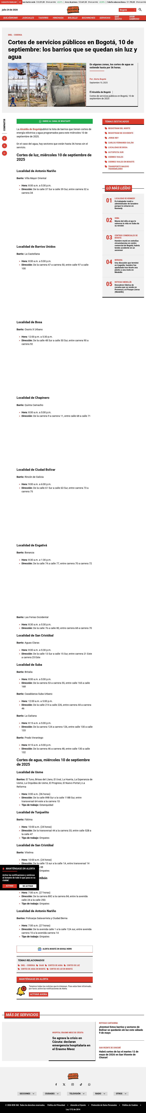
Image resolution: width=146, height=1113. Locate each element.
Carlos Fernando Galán (120, 143)
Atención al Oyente (78, 1105)
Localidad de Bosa (117, 147)
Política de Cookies (130, 1105)
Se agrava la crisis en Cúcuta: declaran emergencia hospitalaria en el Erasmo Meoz (71, 1043)
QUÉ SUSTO (118, 17)
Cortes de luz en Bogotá (60, 969)
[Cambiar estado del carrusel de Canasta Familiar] (20, 2)
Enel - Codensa (26, 965)
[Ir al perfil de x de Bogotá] (64, 1084)
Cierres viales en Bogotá (121, 162)
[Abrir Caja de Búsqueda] (140, 10)
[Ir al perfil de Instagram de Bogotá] (72, 1084)
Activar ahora (38, 994)
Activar (9, 886)
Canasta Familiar (9, 2)
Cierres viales (115, 157)
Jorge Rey (113, 138)
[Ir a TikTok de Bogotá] (81, 1084)
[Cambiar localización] (127, 10)
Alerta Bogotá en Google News (55, 949)
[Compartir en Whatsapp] (4, 153)
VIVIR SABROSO (134, 17)
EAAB (40, 965)
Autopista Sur (115, 152)
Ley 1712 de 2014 (73, 1110)
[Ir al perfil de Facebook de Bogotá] (56, 1084)
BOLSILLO (72, 18)
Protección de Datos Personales (104, 1105)
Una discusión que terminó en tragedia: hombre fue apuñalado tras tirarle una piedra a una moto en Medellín (126, 268)
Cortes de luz (72, 965)
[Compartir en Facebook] (4, 138)
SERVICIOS (105, 18)
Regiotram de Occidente (120, 133)
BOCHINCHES (88, 18)
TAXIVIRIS (43, 18)
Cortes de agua (54, 965)
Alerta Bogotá (100, 79)
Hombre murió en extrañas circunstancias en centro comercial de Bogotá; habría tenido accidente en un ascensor (127, 245)
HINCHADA (58, 18)
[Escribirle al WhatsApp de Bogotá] (89, 1084)
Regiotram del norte (119, 128)
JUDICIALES (28, 18)
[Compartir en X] (4, 145)
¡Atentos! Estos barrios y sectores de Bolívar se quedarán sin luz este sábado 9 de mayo (121, 1030)
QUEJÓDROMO (10, 18)
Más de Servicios (22, 1015)
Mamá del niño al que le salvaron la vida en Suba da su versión (127, 223)
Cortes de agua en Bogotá (31, 969)
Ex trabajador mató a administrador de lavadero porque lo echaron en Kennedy (126, 205)
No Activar (28, 886)
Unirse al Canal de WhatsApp (54, 121)
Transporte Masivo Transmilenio (118, 167)
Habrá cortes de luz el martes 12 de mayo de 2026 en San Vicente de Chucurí (118, 1054)
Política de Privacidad (56, 1105)
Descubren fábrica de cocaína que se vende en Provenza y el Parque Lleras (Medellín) (127, 288)
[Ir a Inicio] (73, 9)
